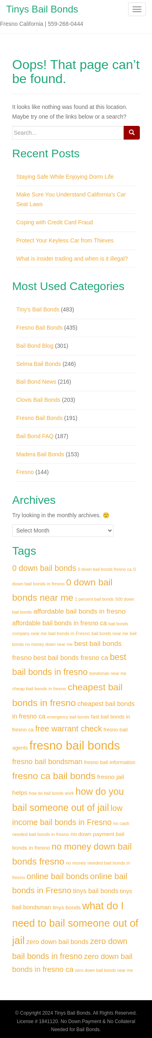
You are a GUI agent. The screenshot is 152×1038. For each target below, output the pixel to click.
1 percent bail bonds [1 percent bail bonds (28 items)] (94, 599)
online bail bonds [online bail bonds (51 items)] (58, 876)
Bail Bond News (36, 381)
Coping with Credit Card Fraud (54, 222)
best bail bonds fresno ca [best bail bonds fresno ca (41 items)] (70, 658)
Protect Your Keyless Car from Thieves (64, 240)
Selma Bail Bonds (38, 364)
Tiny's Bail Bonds (37, 309)
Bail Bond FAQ (35, 436)
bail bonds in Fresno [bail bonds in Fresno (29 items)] (69, 633)
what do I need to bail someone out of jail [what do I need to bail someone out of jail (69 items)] (75, 923)
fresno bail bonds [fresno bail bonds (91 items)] (75, 745)
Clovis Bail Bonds (38, 400)
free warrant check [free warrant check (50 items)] (68, 728)
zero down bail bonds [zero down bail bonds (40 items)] (57, 941)
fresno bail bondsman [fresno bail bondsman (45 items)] (47, 762)
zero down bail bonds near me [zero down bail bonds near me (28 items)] (104, 970)
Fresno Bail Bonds (39, 327)
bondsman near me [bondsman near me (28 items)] (107, 673)
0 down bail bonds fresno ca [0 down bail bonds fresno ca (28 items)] (105, 569)
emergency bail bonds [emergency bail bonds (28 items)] (68, 716)
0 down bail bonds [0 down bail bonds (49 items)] (44, 568)
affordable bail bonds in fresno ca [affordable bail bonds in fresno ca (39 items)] (59, 623)
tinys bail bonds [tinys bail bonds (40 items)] (95, 890)
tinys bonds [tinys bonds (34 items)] (67, 907)
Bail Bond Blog (35, 346)
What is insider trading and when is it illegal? (72, 258)
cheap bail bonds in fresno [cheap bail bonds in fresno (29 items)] (39, 688)
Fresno (25, 472)
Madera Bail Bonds (40, 454)
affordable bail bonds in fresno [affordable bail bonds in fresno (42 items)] (79, 611)
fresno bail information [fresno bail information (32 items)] (109, 762)
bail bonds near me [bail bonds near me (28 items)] (110, 633)
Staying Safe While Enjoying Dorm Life (64, 176)
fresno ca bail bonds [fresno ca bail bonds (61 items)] (54, 776)
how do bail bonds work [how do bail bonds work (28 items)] (51, 793)
